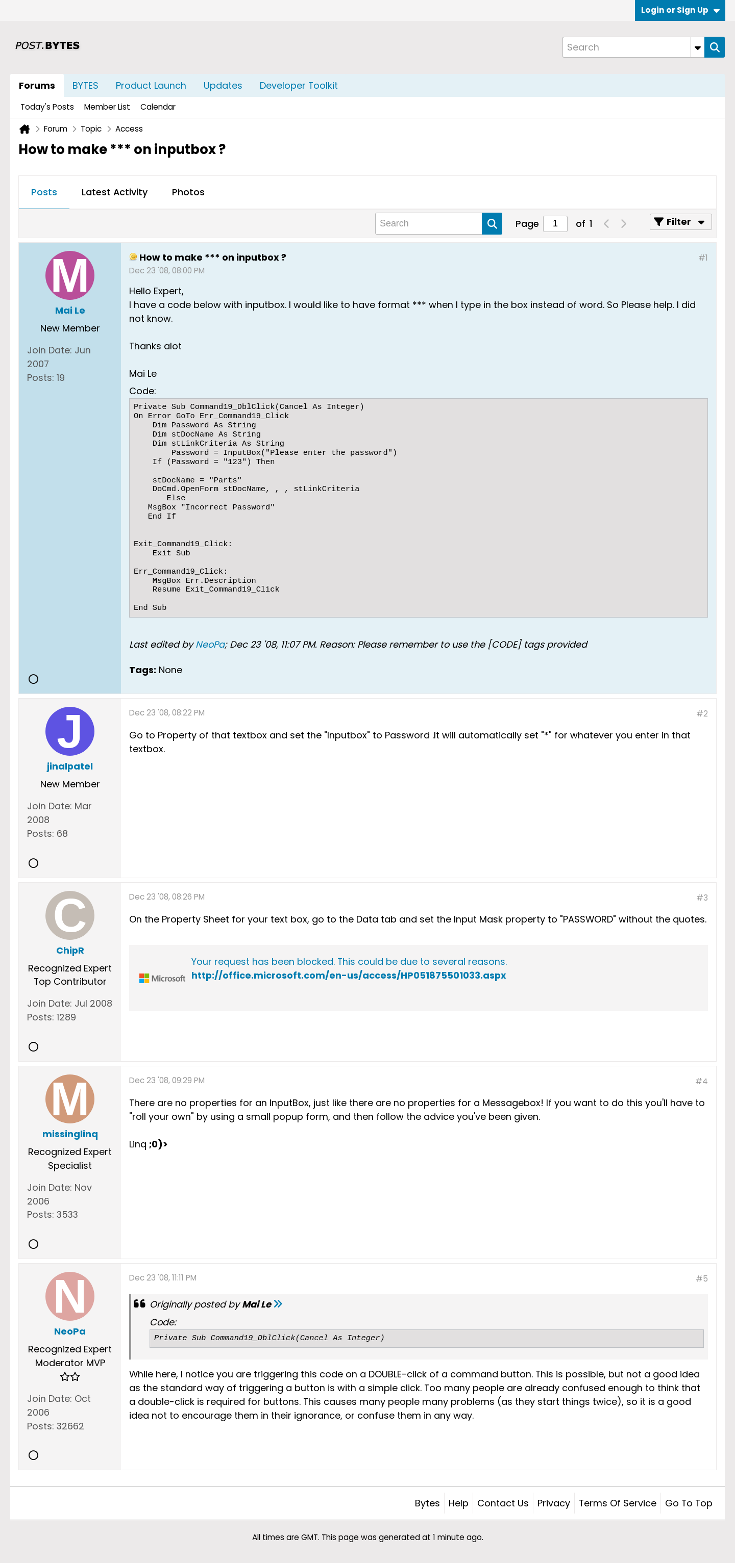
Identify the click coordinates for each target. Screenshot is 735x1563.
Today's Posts (47, 106)
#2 (702, 713)
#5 (702, 1278)
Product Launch (151, 85)
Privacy (553, 1503)
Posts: (40, 377)
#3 (702, 897)
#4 (701, 1081)
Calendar (158, 106)
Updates (223, 85)
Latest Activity (115, 192)
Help (459, 1503)
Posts (44, 192)
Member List (107, 106)
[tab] (44, 193)
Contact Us (503, 1503)
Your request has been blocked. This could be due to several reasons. (349, 961)
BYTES (85, 85)
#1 (703, 257)
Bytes (427, 1503)
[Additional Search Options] (698, 47)
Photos (188, 192)
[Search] (633, 47)
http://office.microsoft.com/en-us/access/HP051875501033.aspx (348, 975)
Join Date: (49, 350)
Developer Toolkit (299, 85)
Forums (37, 85)
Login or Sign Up (680, 10)
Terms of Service (617, 1503)
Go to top (689, 1503)
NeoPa (210, 644)
